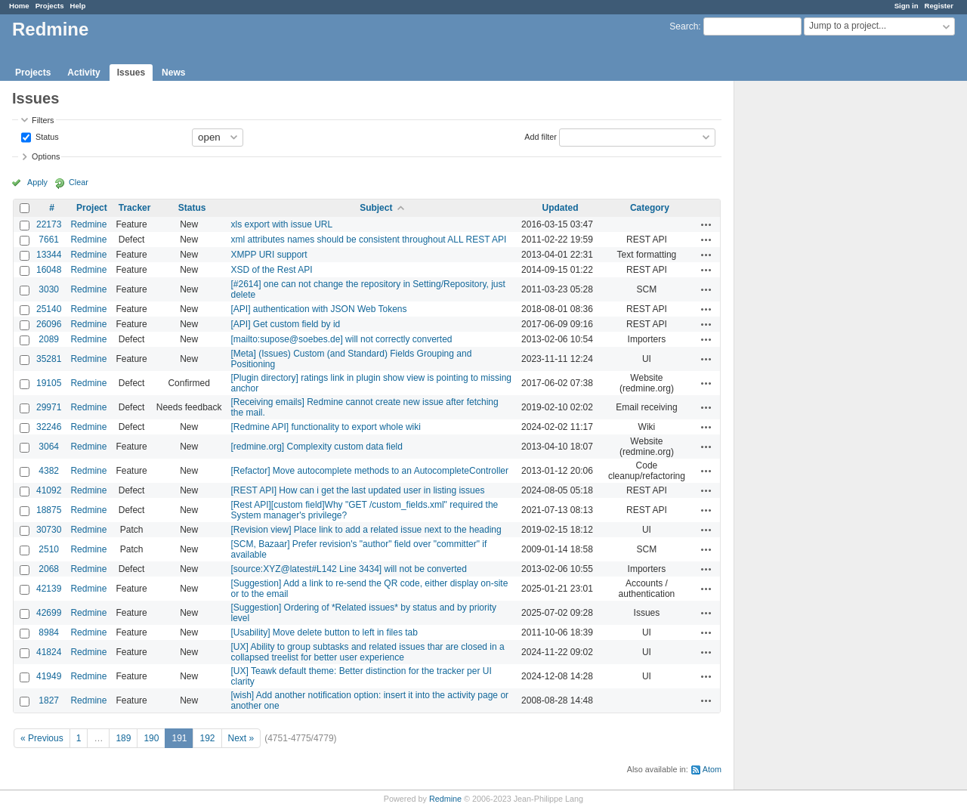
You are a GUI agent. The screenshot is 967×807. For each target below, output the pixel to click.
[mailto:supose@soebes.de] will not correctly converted (342, 339)
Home (19, 6)
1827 (49, 700)
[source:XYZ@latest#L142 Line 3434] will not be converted (349, 569)
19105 (48, 383)
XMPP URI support (269, 254)
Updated (560, 208)
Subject (376, 208)
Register (939, 6)
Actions (706, 224)
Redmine (88, 224)
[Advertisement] (809, 318)
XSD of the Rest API (272, 269)
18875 (48, 510)
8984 (49, 632)
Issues (131, 72)
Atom (712, 769)
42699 (48, 613)
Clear (78, 182)
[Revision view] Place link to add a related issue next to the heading (366, 529)
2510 (49, 549)
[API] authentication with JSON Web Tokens (319, 309)
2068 (49, 569)
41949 (48, 676)
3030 (49, 289)
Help (78, 6)
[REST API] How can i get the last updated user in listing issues (358, 490)
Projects (50, 6)
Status (46, 136)
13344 (48, 254)
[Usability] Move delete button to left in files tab (324, 632)
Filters (43, 120)
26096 (48, 324)
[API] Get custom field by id (286, 324)
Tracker (135, 208)
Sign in (906, 6)
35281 (48, 359)
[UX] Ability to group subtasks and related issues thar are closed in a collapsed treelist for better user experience (368, 652)
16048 (48, 269)
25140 (48, 309)
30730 (48, 529)
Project (91, 208)
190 (151, 738)
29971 (48, 407)
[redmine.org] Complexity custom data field (317, 446)
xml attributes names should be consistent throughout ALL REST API (369, 239)
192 (207, 738)
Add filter (540, 136)
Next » (241, 738)
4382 (49, 470)
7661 (49, 239)
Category (649, 208)
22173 (48, 224)
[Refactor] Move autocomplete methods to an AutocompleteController (370, 470)
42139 (48, 588)
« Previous (41, 738)
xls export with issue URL (282, 224)
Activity (83, 72)
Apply (37, 182)
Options (46, 156)
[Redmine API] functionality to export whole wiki (326, 427)
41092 (48, 490)
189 (123, 738)
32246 (48, 427)
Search (683, 26)
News (173, 72)
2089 (49, 339)
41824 (48, 652)
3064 (49, 446)
